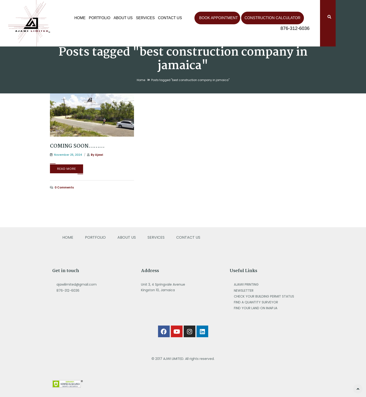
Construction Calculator (272, 18)
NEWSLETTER (244, 290)
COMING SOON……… (77, 146)
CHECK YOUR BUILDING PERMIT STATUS (264, 296)
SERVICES (145, 18)
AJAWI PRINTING (247, 284)
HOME (67, 237)
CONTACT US (170, 18)
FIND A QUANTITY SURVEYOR (256, 302)
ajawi (99, 155)
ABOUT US (123, 18)
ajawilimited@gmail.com (76, 284)
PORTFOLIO (99, 18)
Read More (66, 169)
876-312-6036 (295, 28)
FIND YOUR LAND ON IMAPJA (255, 308)
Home (80, 18)
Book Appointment (218, 18)
